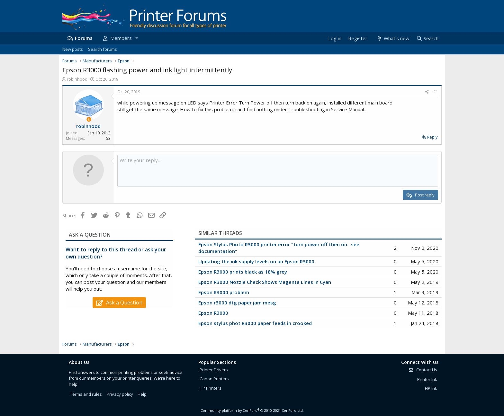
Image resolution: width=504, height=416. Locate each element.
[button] (136, 38)
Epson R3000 (213, 313)
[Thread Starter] (89, 119)
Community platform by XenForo (252, 410)
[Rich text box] (277, 171)
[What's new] (392, 38)
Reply (432, 137)
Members (121, 38)
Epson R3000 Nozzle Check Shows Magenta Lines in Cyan (264, 282)
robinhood (77, 79)
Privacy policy (120, 394)
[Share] (427, 92)
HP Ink (431, 388)
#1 (435, 92)
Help (142, 394)
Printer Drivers (214, 370)
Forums (84, 38)
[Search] (427, 38)
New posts (72, 49)
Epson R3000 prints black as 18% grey (242, 271)
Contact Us (422, 370)
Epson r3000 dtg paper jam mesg (237, 302)
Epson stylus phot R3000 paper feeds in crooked (255, 323)
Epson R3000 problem (223, 292)
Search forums (102, 49)
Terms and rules (86, 394)
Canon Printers (214, 379)
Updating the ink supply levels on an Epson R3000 (256, 261)
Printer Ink (427, 379)
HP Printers (210, 388)
